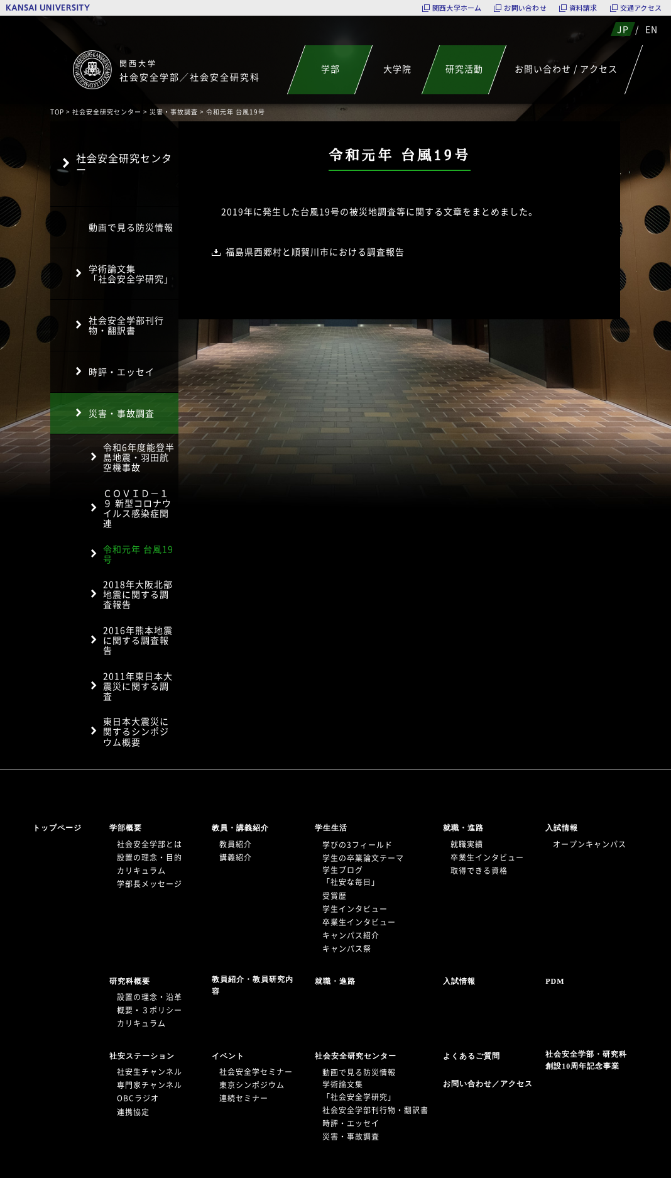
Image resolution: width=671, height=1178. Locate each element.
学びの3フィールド (357, 844)
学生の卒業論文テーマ (363, 858)
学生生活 (331, 827)
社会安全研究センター (106, 111)
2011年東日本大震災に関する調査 (138, 685)
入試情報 (561, 827)
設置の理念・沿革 (149, 997)
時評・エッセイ (122, 371)
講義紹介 (235, 857)
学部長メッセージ (149, 883)
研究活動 (464, 68)
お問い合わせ (525, 8)
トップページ (57, 827)
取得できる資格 (479, 870)
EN (651, 29)
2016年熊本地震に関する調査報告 (138, 640)
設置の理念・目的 (149, 857)
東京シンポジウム (252, 1085)
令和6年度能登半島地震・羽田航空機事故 (139, 457)
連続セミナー (243, 1098)
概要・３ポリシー (149, 1010)
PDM (554, 981)
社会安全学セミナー (256, 1071)
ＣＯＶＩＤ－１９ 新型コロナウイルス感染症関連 (137, 508)
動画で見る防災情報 (131, 227)
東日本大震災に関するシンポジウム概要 (136, 731)
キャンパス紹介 (350, 935)
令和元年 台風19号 (138, 553)
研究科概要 (129, 981)
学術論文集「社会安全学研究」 (131, 273)
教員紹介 (235, 844)
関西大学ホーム (457, 8)
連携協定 (133, 1112)
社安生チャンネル (149, 1071)
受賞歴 (334, 895)
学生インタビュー (355, 909)
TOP (57, 111)
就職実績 (466, 844)
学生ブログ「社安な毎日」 (350, 876)
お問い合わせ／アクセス (491, 1083)
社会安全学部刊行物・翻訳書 (126, 325)
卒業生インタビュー (359, 922)
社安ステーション (142, 1056)
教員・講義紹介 (240, 827)
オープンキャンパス (589, 844)
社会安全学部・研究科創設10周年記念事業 (586, 1060)
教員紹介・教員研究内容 (252, 985)
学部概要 (125, 827)
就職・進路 (463, 827)
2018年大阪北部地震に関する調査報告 (138, 594)
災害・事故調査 (174, 111)
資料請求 (583, 8)
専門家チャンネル (149, 1085)
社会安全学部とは (149, 844)
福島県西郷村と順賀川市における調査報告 (315, 251)
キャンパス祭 (346, 948)
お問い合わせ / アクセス (566, 68)
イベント (228, 1056)
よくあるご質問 (471, 1056)
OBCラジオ (138, 1098)
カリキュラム (141, 870)
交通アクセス (641, 8)
